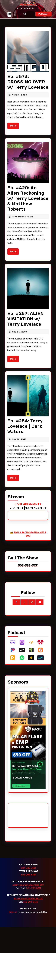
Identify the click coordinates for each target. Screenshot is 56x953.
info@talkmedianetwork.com (28, 898)
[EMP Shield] (28, 742)
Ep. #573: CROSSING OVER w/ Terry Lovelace (28, 82)
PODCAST (45, 13)
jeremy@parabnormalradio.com (28, 885)
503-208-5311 (28, 874)
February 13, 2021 (22, 217)
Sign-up (13, 912)
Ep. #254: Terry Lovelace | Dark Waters (25, 426)
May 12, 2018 (19, 439)
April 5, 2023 (19, 95)
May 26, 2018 (19, 332)
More (14, 125)
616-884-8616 (30, 902)
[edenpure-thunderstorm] (28, 708)
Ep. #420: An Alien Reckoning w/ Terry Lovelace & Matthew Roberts (28, 198)
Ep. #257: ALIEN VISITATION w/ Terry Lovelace (25, 319)
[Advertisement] (21, 815)
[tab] (9, 14)
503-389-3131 (28, 868)
